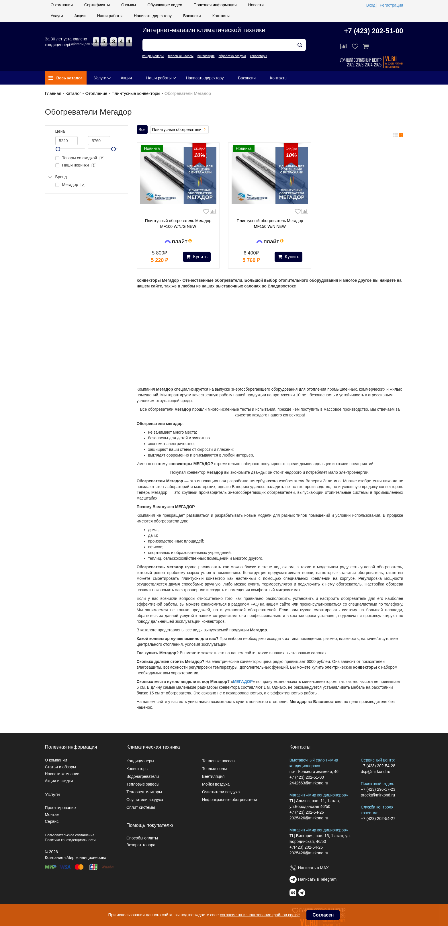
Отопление (96, 93)
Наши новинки (75, 165)
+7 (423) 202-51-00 (373, 31)
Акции (80, 15)
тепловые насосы (180, 56)
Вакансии (192, 15)
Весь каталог (65, 78)
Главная (53, 93)
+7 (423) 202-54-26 (306, 812)
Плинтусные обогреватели (179, 129)
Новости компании (62, 774)
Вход (370, 5)
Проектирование (60, 807)
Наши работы (109, 15)
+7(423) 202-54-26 (306, 847)
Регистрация (391, 5)
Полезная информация (215, 5)
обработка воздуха (232, 56)
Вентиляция (213, 776)
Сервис (52, 821)
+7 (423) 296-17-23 (378, 789)
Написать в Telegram (317, 879)
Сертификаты (97, 5)
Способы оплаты (142, 838)
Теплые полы (214, 768)
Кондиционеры (140, 761)
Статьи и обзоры (60, 767)
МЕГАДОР (243, 681)
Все (142, 129)
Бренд (61, 177)
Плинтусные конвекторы (135, 93)
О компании (62, 5)
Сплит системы (140, 807)
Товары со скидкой (79, 158)
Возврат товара (140, 845)
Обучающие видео (164, 5)
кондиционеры (153, 56)
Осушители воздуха (144, 799)
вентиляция (206, 56)
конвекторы (258, 56)
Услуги (57, 15)
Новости (256, 5)
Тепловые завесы (142, 784)
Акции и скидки (59, 780)
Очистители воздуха (221, 792)
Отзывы (128, 5)
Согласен (323, 915)
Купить (197, 256)
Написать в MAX (313, 868)
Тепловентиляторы (144, 792)
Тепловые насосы (218, 761)
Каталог (73, 93)
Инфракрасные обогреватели (229, 799)
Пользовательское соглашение (70, 835)
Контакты (221, 15)
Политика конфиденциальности (70, 840)
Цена (60, 131)
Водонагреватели (142, 776)
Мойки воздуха (216, 784)
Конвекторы (137, 768)
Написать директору (153, 15)
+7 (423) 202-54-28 (378, 765)
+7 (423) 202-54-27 (378, 818)
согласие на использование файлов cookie (260, 915)
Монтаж (52, 814)
